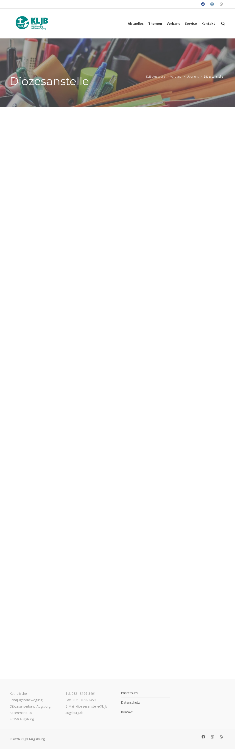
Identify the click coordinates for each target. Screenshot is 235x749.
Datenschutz (130, 702)
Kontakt (127, 712)
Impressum (129, 693)
